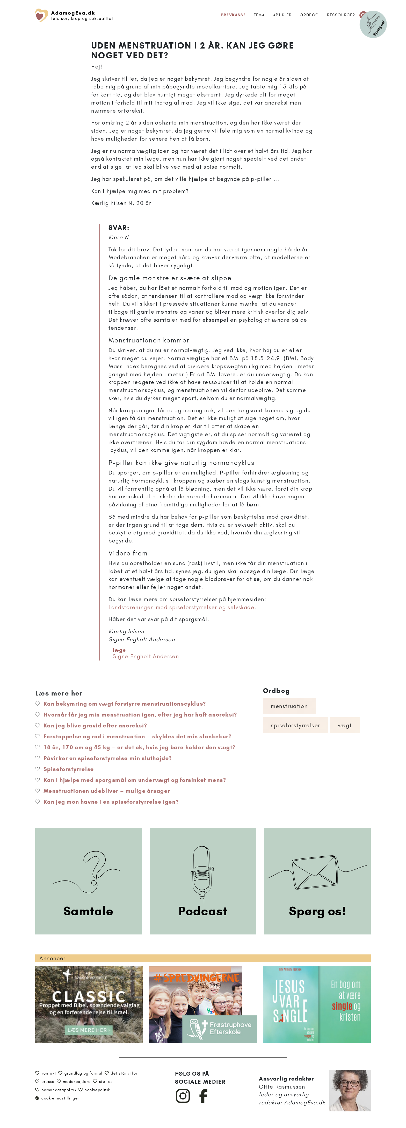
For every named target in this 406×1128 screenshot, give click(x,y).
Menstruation (289, 706)
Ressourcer (341, 15)
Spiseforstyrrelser (295, 725)
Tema (259, 15)
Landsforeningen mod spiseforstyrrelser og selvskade (181, 607)
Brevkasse (233, 15)
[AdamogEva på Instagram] (183, 1101)
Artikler (282, 15)
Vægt (345, 725)
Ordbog (309, 15)
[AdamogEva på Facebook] (203, 1101)
